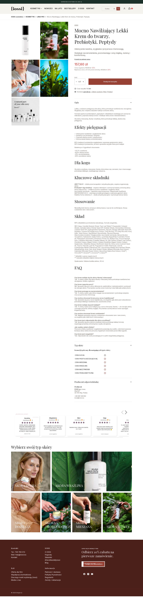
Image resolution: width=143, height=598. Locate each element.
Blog (46, 563)
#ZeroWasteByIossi (52, 560)
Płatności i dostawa (52, 572)
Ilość (75, 77)
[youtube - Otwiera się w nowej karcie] (92, 574)
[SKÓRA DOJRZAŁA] (25, 512)
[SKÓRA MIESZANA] (86, 512)
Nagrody (48, 555)
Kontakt (14, 557)
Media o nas (16, 580)
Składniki (48, 557)
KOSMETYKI (30, 17)
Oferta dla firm (17, 572)
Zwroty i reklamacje (53, 580)
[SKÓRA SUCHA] (30, 471)
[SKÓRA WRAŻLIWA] (92, 471)
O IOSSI (48, 552)
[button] (118, 8)
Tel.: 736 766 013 (18, 552)
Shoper (18, 592)
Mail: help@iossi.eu (18, 555)
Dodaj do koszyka (110, 82)
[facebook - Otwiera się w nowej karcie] (84, 574)
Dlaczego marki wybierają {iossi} (24, 577)
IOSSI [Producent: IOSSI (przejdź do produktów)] (76, 25)
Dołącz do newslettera (94, 564)
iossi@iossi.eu (79, 398)
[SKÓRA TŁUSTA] (117, 512)
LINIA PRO (40, 17)
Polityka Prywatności (53, 575)
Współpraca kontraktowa (21, 575)
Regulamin (49, 577)
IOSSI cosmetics (17, 17)
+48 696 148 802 (80, 396)
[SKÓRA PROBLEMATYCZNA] (56, 512)
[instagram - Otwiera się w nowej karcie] (88, 574)
